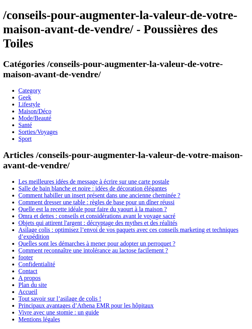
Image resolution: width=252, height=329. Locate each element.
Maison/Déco (34, 111)
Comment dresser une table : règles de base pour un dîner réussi (96, 202)
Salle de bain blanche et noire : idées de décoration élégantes (92, 188)
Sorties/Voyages (38, 132)
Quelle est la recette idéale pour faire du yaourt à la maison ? (92, 209)
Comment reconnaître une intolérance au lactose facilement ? (93, 250)
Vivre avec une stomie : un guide (58, 312)
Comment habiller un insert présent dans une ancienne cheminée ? (99, 195)
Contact (27, 271)
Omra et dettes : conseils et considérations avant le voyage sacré (97, 216)
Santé (25, 125)
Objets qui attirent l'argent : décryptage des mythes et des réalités (97, 223)
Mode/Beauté (34, 118)
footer (25, 257)
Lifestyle (29, 104)
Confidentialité (36, 264)
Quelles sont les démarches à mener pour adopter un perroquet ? (97, 243)
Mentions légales (39, 319)
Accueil (27, 291)
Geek (24, 97)
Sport (25, 138)
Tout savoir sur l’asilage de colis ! (59, 298)
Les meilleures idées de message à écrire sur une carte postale (93, 181)
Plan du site (32, 285)
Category (29, 90)
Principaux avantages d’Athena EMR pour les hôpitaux (86, 305)
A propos (29, 278)
